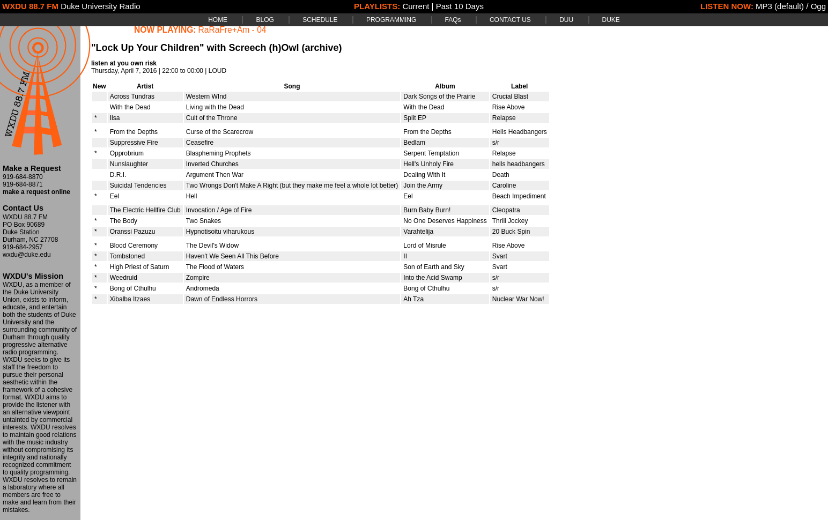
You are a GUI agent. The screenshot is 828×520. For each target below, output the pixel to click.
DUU (566, 20)
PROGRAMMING (391, 20)
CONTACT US (510, 20)
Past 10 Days (460, 6)
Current (415, 6)
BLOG (264, 20)
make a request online (36, 192)
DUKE (611, 20)
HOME (217, 20)
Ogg (818, 6)
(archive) (321, 47)
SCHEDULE (319, 20)
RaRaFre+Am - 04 (232, 29)
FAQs (453, 20)
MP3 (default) (780, 6)
